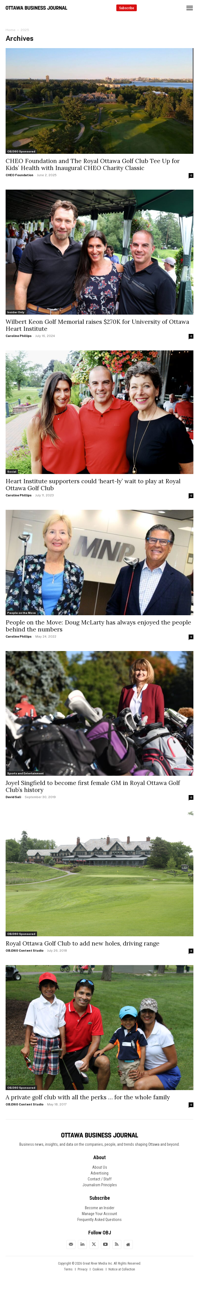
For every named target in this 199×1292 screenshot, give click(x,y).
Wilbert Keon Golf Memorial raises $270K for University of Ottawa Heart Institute (97, 325)
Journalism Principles (99, 1185)
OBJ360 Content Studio (24, 950)
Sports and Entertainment (25, 773)
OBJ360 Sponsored (21, 151)
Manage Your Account (99, 1213)
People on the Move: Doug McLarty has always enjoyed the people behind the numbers (98, 626)
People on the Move (21, 612)
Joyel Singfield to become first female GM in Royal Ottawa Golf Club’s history (93, 786)
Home (10, 30)
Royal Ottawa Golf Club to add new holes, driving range (82, 943)
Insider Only (15, 312)
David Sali (13, 797)
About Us (99, 1167)
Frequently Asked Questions (99, 1219)
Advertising (99, 1173)
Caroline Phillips (19, 336)
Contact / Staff (100, 1179)
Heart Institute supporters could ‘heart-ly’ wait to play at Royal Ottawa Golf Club (93, 484)
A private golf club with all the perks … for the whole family (88, 1097)
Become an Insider (99, 1208)
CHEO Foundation (19, 175)
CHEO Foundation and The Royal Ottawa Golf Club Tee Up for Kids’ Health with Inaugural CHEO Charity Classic (93, 164)
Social (11, 471)
